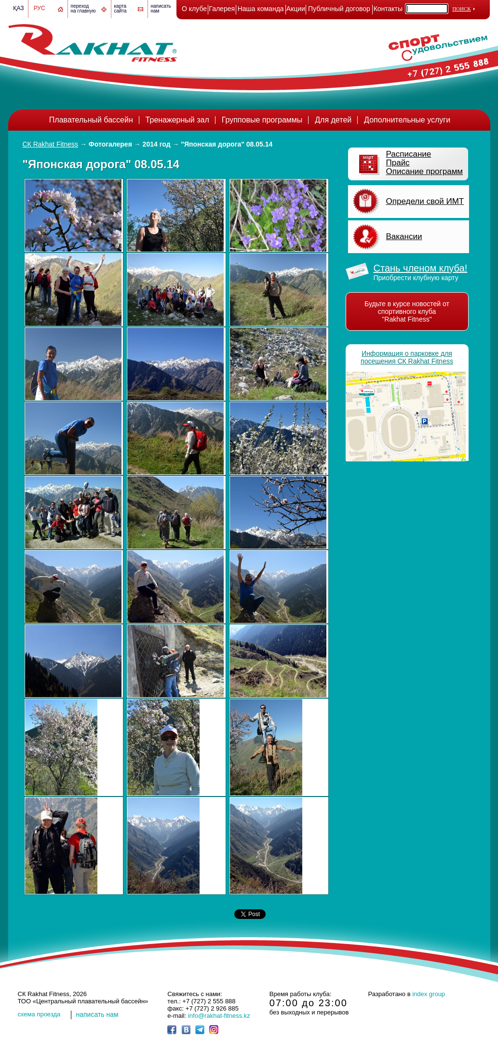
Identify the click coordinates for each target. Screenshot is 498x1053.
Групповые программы (262, 120)
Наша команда (261, 9)
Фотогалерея (110, 144)
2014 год (157, 144)
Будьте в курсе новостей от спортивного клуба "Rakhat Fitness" (406, 311)
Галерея (222, 9)
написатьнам (161, 8)
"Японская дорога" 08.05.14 (226, 144)
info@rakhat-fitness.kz (219, 1015)
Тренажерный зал (177, 120)
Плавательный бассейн (91, 120)
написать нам (97, 1014)
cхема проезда (39, 1014)
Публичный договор (339, 9)
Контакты (388, 9)
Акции (295, 9)
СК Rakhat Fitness (51, 144)
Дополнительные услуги (407, 120)
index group (428, 994)
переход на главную (83, 8)
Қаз (18, 8)
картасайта (120, 8)
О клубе (194, 9)
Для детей (333, 120)
